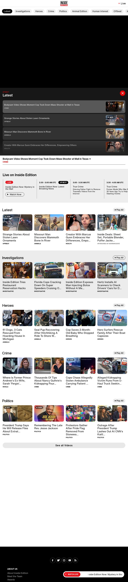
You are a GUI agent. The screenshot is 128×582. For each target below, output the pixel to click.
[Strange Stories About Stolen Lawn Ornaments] (17, 222)
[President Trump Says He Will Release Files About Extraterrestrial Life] (17, 413)
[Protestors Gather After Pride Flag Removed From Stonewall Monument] (80, 413)
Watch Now (14, 194)
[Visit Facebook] (52, 561)
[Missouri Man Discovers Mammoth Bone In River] (49, 222)
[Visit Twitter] (58, 561)
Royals (5, 387)
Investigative (8, 291)
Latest (7, 11)
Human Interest (100, 11)
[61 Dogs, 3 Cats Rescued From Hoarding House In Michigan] (17, 318)
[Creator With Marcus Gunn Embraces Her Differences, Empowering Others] (80, 222)
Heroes (39, 11)
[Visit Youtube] (69, 561)
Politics (63, 11)
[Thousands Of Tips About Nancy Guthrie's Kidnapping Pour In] (49, 366)
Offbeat (118, 11)
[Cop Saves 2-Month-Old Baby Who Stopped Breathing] (80, 318)
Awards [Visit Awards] (11, 579)
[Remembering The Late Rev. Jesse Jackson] (49, 413)
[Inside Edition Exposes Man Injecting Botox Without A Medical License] (80, 270)
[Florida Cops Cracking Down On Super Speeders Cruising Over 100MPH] (49, 270)
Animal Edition (79, 11)
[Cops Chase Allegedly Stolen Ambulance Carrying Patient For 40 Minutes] (80, 366)
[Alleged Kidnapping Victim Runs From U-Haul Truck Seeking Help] (112, 366)
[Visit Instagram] (64, 561)
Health (7, 148)
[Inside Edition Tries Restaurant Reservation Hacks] (17, 270)
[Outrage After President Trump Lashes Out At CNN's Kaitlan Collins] (112, 413)
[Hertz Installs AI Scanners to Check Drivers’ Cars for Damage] (112, 270)
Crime (51, 11)
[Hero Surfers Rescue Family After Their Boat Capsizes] (112, 318)
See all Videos (64, 445)
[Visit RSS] (75, 561)
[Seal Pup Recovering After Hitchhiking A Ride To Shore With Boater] (49, 318)
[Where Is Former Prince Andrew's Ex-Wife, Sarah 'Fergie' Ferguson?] (17, 366)
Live (123, 3)
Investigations (23, 11)
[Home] (64, 3)
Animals (7, 135)
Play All (119, 210)
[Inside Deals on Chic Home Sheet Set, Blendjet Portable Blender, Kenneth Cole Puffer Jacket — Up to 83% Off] (112, 222)
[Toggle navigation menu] (3, 3)
